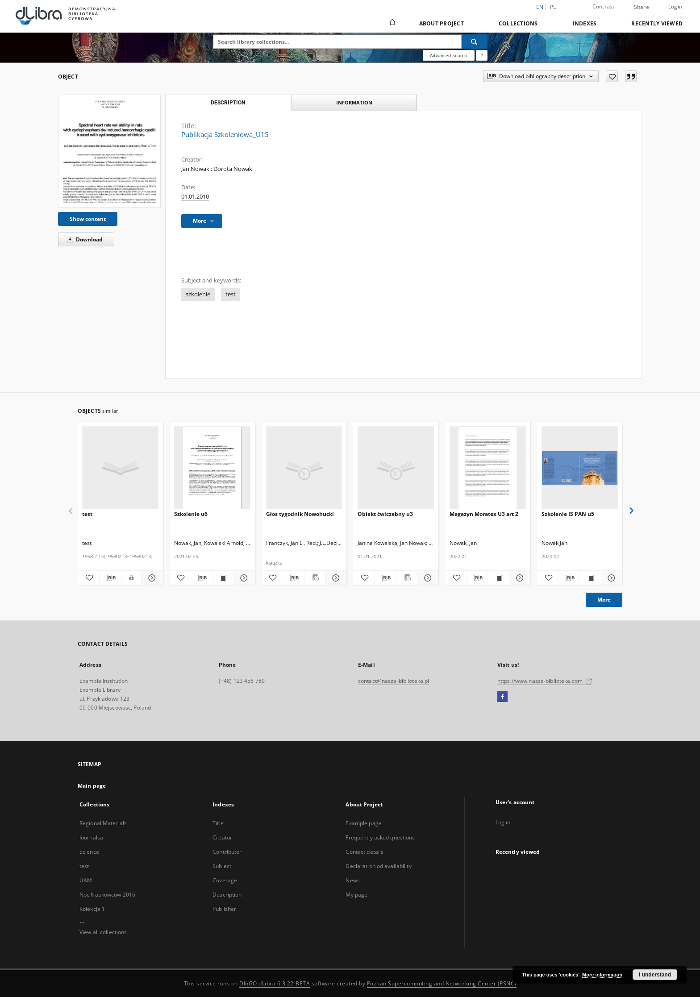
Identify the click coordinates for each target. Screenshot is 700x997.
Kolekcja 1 (92, 909)
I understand (655, 975)
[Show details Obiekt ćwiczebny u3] (426, 578)
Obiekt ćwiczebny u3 (385, 514)
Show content (88, 219)
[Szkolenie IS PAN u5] (579, 468)
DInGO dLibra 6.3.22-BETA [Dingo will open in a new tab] (274, 983)
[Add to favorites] (612, 76)
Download (83, 239)
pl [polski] (553, 7)
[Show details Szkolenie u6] (243, 578)
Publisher (224, 909)
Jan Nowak (195, 169)
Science (89, 852)
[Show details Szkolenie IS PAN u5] (610, 578)
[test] (120, 468)
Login (675, 6)
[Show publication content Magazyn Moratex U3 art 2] (498, 578)
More (604, 599)
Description (227, 894)
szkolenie (198, 294)
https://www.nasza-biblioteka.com (544, 681)
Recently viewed (657, 23)
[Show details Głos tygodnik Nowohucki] (335, 578)
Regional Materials (103, 823)
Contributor (227, 852)
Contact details (364, 852)
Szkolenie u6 (191, 514)
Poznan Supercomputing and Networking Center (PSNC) (442, 983)
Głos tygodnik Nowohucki (300, 514)
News (352, 880)
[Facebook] (502, 697)
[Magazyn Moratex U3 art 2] (487, 468)
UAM (85, 880)
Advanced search (448, 55)
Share (641, 7)
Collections (518, 23)
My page (356, 894)
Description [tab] (228, 103)
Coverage (224, 880)
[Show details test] (151, 578)
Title (218, 823)
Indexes (585, 23)
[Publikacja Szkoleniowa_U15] (109, 151)
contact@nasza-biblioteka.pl (393, 681)
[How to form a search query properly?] (482, 55)
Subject (221, 866)
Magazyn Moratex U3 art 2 (484, 514)
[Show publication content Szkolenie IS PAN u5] (590, 578)
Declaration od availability (378, 866)
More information (602, 974)
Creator (222, 837)
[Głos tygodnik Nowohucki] (304, 468)
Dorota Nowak (232, 169)
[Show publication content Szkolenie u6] (222, 578)
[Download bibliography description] (110, 578)
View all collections (103, 932)
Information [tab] (354, 102)
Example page (363, 823)
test (230, 294)
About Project (441, 23)
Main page (92, 785)
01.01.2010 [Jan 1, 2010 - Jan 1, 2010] (195, 196)
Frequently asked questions (380, 837)
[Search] (475, 41)
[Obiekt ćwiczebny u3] (395, 468)
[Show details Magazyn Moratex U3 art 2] (518, 578)
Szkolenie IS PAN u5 (568, 514)
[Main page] (392, 23)
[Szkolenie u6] (212, 468)
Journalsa (91, 837)
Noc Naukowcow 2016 (107, 894)
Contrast (603, 6)
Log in (503, 822)
